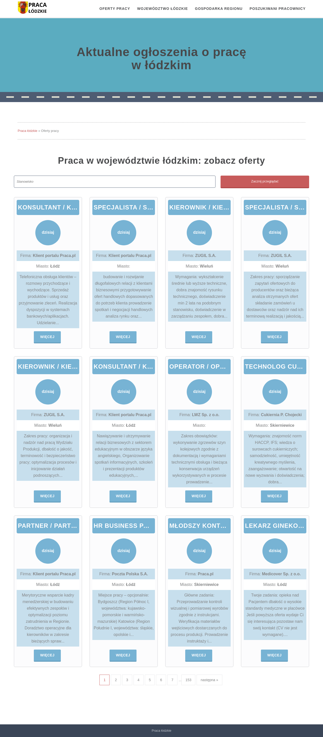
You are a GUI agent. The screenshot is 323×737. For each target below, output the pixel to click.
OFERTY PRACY (114, 9)
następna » (209, 680)
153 (188, 680)
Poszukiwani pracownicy (278, 9)
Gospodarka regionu (219, 9)
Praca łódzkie (27, 131)
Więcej (47, 337)
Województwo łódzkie (162, 9)
